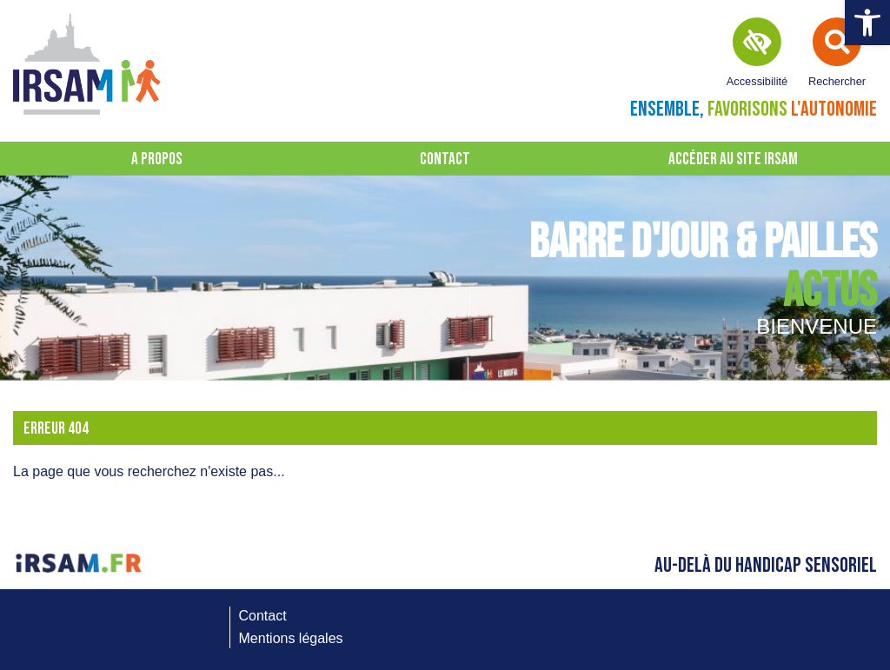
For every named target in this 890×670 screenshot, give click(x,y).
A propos (157, 159)
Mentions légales (291, 638)
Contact (445, 159)
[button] (867, 22)
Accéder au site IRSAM (733, 159)
